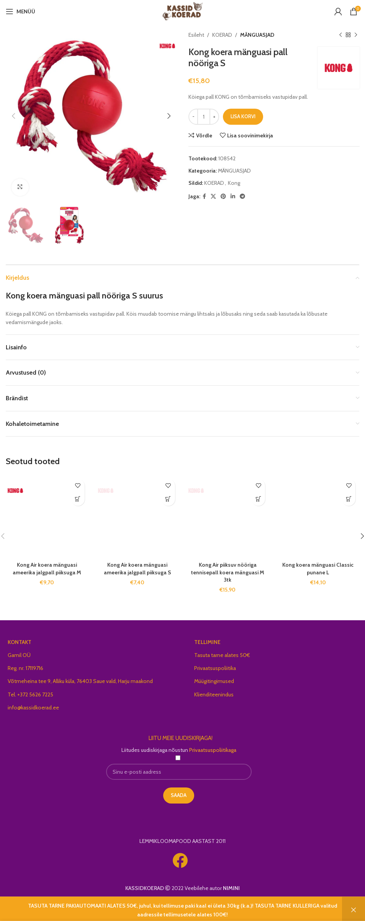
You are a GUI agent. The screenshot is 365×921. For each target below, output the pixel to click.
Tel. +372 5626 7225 (30, 694)
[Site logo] (182, 10)
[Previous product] (340, 35)
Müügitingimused (214, 681)
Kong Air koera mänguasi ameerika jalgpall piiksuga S (137, 568)
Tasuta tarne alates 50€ (222, 655)
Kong (234, 182)
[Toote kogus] (204, 117)
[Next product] (355, 35)
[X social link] (213, 196)
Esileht (196, 34)
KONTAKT (19, 642)
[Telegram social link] (242, 196)
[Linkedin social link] (232, 196)
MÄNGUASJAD (257, 34)
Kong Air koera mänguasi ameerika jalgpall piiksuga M (47, 568)
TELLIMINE (207, 642)
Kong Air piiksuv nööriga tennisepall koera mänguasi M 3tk (227, 572)
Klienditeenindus (214, 694)
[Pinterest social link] (223, 196)
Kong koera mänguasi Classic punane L (318, 568)
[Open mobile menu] (20, 11)
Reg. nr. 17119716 (25, 668)
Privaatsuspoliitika (215, 668)
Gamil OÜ (19, 655)
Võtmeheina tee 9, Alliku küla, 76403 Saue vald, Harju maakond (80, 681)
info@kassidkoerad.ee (33, 707)
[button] (78, 499)
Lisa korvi (243, 116)
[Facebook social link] (204, 196)
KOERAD (222, 34)
